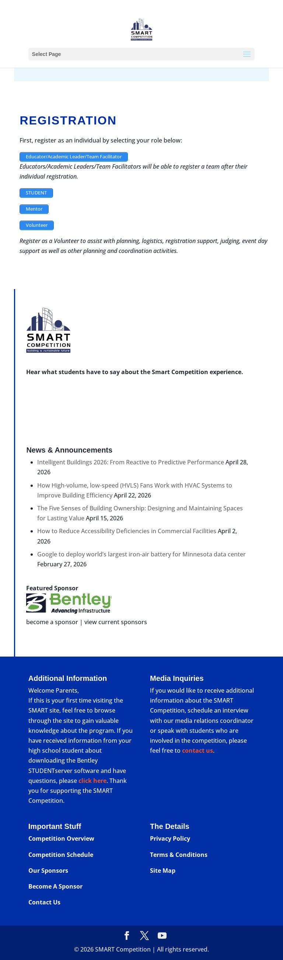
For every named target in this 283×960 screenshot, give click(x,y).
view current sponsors (115, 622)
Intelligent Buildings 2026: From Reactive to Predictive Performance (130, 462)
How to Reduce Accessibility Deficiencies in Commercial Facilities (126, 531)
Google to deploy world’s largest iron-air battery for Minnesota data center (141, 554)
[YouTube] (162, 936)
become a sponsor (52, 622)
